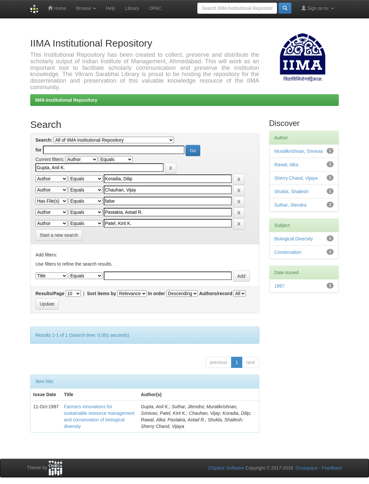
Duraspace (306, 468)
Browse (86, 8)
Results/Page (49, 293)
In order (156, 293)
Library (132, 8)
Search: (43, 140)
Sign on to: (317, 8)
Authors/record (215, 293)
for (38, 149)
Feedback (332, 468)
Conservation (288, 252)
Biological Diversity (293, 238)
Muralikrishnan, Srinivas (298, 151)
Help (110, 8)
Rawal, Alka (286, 164)
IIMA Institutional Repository (66, 100)
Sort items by (101, 293)
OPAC (155, 8)
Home (57, 8)
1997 (279, 286)
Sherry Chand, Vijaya (296, 178)
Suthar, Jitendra (290, 205)
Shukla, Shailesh (291, 191)
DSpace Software (226, 468)
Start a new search (59, 235)
